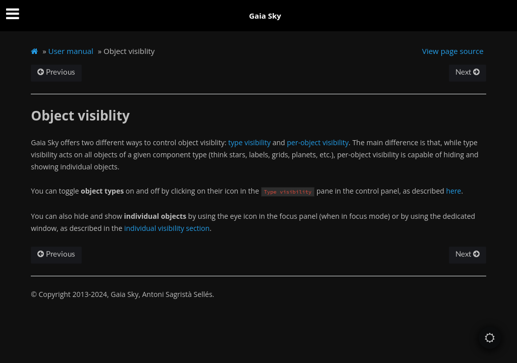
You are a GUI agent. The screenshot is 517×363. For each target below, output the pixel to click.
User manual (70, 51)
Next (467, 72)
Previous (56, 72)
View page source (453, 51)
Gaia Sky (265, 16)
